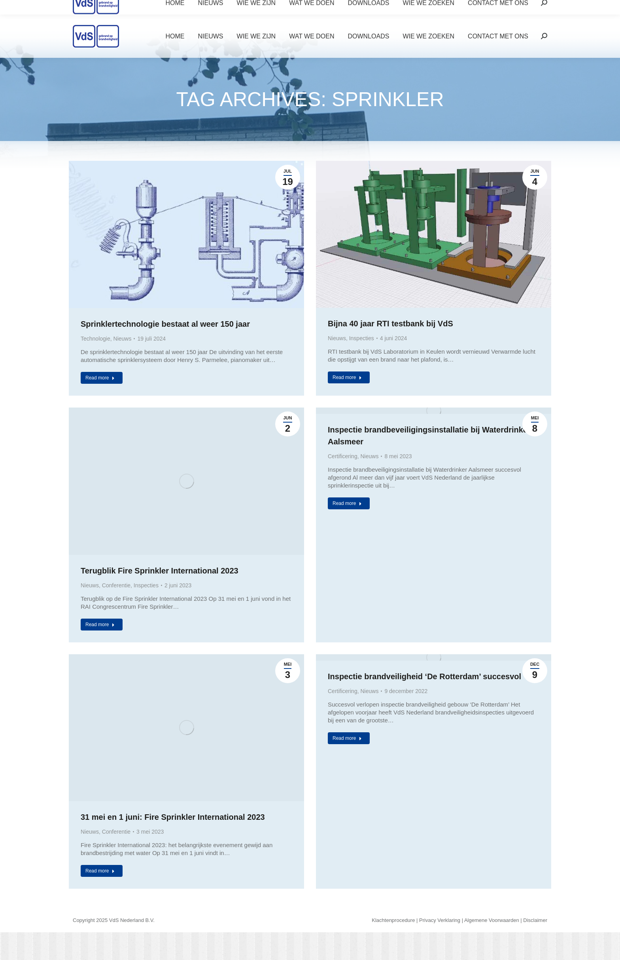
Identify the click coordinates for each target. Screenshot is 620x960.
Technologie (95, 338)
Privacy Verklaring (439, 920)
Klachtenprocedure (393, 920)
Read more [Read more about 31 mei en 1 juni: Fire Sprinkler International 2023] (100, 871)
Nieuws (122, 338)
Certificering (342, 456)
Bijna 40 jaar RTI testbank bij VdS (390, 323)
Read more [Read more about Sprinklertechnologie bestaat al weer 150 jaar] (100, 378)
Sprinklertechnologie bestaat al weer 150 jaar (165, 324)
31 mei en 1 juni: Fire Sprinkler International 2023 (173, 817)
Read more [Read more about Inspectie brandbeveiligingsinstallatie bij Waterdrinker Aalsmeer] (347, 503)
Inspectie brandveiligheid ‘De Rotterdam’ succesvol (424, 676)
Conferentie (116, 585)
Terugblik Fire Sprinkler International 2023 (159, 570)
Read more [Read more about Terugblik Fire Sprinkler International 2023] (100, 624)
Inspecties (361, 338)
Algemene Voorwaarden (491, 920)
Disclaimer (535, 920)
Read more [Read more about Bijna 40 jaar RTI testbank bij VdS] (347, 377)
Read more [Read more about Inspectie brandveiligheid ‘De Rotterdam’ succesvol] (347, 738)
